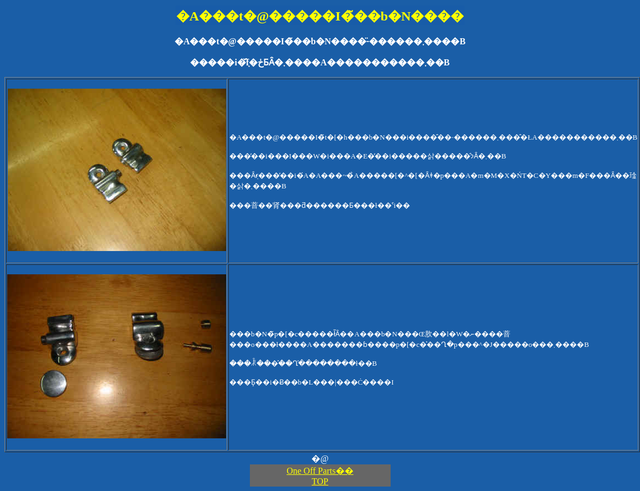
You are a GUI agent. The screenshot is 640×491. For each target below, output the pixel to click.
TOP (320, 481)
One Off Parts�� (320, 470)
